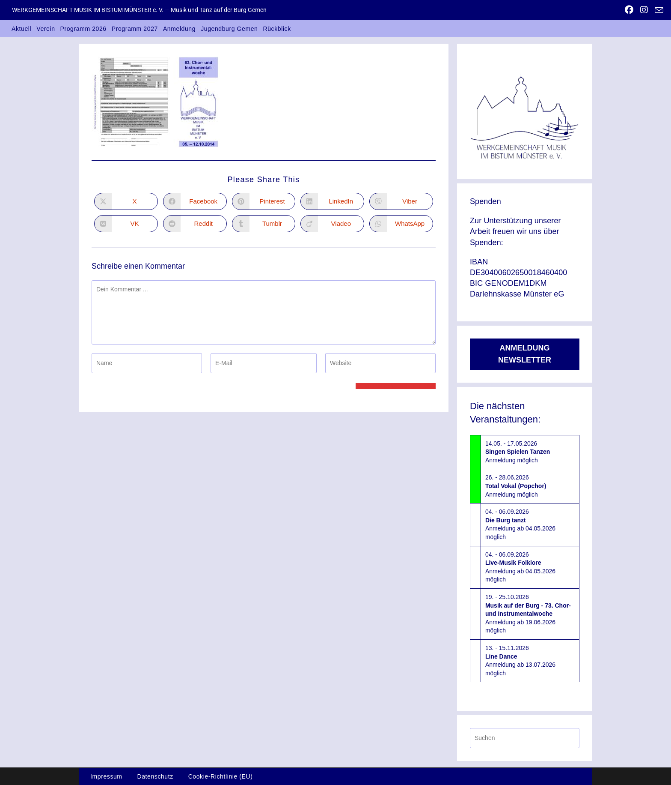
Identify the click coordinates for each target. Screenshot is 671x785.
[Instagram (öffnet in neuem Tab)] (644, 10)
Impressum (106, 776)
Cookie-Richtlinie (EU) (220, 776)
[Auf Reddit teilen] (195, 223)
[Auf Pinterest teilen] (264, 201)
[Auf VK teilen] (126, 223)
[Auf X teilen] (126, 201)
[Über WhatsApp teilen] (401, 223)
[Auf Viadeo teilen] (332, 223)
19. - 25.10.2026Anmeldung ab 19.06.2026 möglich (528, 613)
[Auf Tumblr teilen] (264, 223)
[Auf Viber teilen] (401, 201)
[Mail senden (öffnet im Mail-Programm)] (657, 10)
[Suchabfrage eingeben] (524, 738)
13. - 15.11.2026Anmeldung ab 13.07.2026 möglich (520, 660)
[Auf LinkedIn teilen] (332, 201)
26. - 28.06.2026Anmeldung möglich (515, 485)
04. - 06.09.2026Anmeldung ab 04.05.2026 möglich (520, 524)
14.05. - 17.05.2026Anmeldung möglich (517, 452)
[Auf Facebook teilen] (195, 201)
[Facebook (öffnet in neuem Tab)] (629, 10)
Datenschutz (155, 776)
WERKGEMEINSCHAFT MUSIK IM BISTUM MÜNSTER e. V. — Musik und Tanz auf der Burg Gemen (139, 9)
